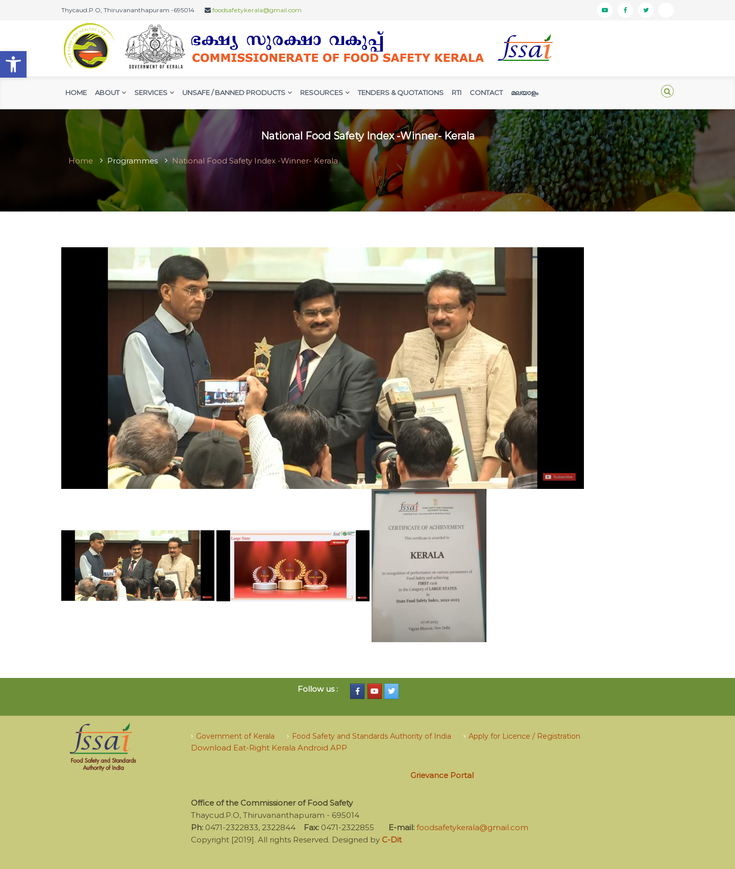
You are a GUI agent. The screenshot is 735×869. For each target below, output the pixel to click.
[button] (13, 64)
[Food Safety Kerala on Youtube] (375, 691)
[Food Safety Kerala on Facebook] (357, 691)
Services (150, 92)
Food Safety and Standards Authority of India (371, 736)
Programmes (132, 161)
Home (76, 92)
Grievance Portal (442, 775)
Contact (486, 92)
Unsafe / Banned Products (233, 92)
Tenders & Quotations (401, 92)
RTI (456, 92)
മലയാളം (524, 92)
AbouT (107, 92)
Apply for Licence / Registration (524, 736)
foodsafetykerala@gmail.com (257, 10)
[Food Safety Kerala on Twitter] (391, 691)
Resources (321, 92)
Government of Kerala (235, 736)
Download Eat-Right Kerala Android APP (269, 748)
